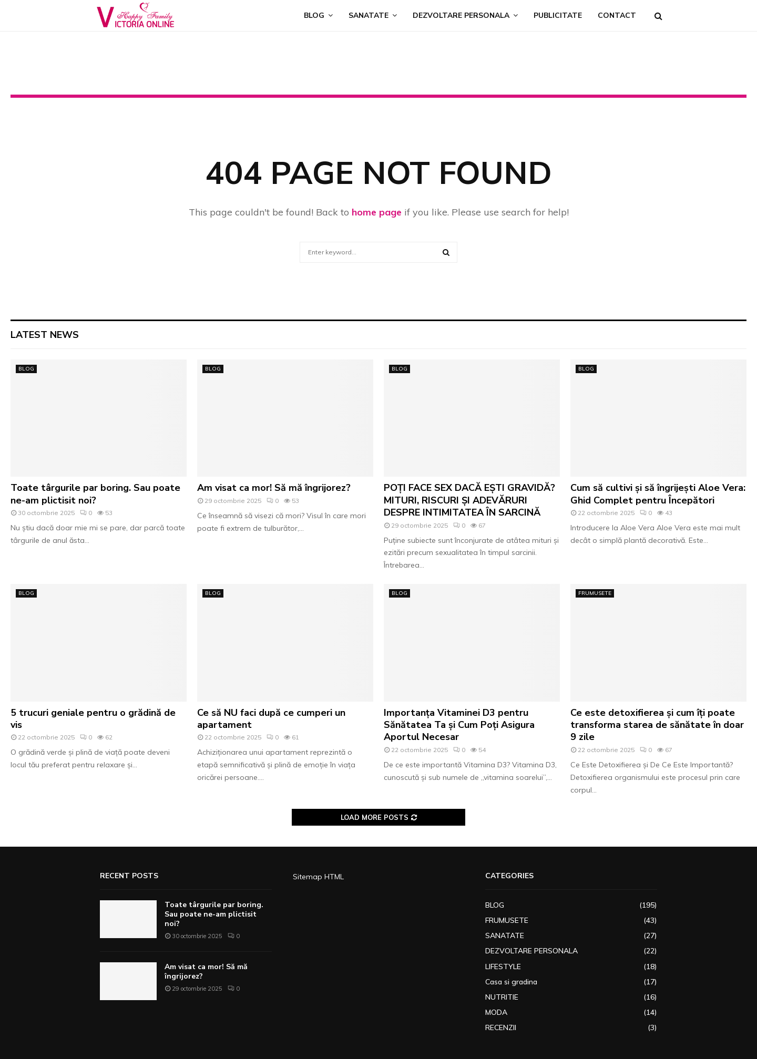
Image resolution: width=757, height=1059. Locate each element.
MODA (496, 1012)
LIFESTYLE (503, 966)
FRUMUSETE (594, 593)
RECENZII (500, 1027)
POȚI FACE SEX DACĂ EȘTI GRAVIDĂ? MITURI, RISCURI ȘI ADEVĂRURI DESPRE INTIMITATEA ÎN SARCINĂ (469, 500)
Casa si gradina (511, 981)
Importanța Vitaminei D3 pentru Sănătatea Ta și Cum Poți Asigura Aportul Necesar (459, 725)
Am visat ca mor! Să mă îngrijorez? (274, 487)
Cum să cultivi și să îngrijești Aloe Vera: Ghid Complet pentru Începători (657, 493)
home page (377, 212)
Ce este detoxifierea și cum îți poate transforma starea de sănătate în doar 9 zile (657, 725)
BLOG (314, 15)
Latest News (45, 334)
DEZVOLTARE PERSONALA (461, 15)
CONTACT (617, 15)
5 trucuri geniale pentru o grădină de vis (93, 718)
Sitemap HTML (318, 876)
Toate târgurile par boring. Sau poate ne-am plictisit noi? (95, 493)
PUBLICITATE (558, 15)
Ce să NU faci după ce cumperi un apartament (271, 718)
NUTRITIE (501, 997)
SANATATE (368, 15)
